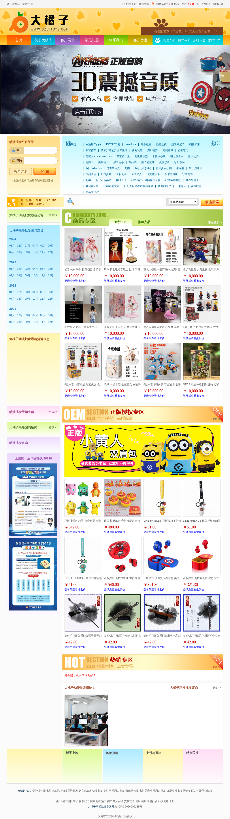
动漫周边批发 (166, 801)
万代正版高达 (103, 180)
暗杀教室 (146, 144)
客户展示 (67, 40)
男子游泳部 (195, 168)
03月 (27, 245)
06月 (50, 245)
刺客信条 (91, 150)
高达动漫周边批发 (114, 790)
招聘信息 (199, 40)
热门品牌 (106, 801)
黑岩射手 (118, 162)
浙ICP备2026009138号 (128, 806)
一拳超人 (181, 186)
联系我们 (116, 40)
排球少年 (106, 174)
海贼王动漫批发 (134, 790)
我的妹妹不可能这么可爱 (145, 180)
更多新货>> (215, 222)
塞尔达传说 (171, 174)
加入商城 (118, 801)
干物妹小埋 (159, 156)
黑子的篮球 (148, 162)
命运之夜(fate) (142, 168)
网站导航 (184, 40)
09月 (27, 252)
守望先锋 (187, 174)
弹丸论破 (137, 150)
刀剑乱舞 (152, 150)
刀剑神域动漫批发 (40, 790)
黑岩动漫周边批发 (155, 790)
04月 (35, 245)
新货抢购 (144, 4)
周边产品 (169, 40)
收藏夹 (206, 4)
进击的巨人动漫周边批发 (197, 790)
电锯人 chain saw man (99, 156)
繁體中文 (214, 40)
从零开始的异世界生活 (114, 150)
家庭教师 (179, 162)
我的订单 (218, 4)
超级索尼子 (178, 144)
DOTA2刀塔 (113, 144)
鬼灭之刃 (193, 156)
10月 (35, 252)
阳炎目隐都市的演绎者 (140, 186)
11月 (43, 252)
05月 (43, 245)
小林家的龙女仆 (113, 186)
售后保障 (140, 801)
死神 (88, 180)
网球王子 (121, 180)
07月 (12, 252)
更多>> (215, 141)
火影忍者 (164, 162)
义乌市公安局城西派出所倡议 (115, 816)
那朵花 (180, 168)
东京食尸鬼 (123, 156)
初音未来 (194, 144)
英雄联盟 (196, 186)
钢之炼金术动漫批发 (91, 790)
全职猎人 (136, 174)
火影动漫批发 (175, 790)
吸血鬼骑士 (192, 180)
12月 (50, 252)
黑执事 (133, 162)
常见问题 (92, 40)
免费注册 (27, 4)
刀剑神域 (167, 150)
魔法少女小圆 (164, 168)
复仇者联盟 (141, 156)
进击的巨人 (113, 168)
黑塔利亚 (103, 162)
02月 (20, 245)
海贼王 (90, 162)
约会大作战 (92, 192)
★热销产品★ (94, 144)
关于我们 (61, 801)
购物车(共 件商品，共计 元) (176, 4)
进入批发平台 (129, 4)
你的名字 (91, 174)
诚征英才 (72, 801)
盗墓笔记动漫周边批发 (65, 790)
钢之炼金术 (176, 156)
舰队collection (94, 168)
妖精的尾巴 (164, 186)
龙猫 (127, 168)
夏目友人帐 (92, 186)
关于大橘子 (43, 40)
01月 (12, 245)
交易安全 (129, 801)
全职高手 (121, 174)
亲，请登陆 (13, 4)
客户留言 (140, 40)
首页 (19, 40)
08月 (20, 252)
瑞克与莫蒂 (153, 174)
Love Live (130, 144)
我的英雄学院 (173, 180)
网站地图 (95, 801)
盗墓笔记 (183, 150)
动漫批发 (152, 801)
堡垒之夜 (161, 144)
